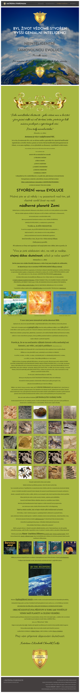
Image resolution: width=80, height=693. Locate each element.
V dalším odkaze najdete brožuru (26, 285)
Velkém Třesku (35, 631)
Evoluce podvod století (59, 534)
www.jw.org (63, 288)
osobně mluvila (57, 274)
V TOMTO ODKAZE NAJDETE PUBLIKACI (23, 280)
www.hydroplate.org (46, 689)
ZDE (26, 625)
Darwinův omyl (48, 534)
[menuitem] (40, 3)
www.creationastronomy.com (69, 686)
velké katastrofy (39, 519)
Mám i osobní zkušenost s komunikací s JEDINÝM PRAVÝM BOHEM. (40, 182)
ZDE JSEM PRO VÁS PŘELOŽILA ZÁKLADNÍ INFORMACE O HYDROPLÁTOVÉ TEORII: (40, 606)
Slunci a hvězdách (58, 631)
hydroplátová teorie (24, 599)
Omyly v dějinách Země (27, 536)
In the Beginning (64, 557)
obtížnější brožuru (37, 288)
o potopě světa (32, 327)
